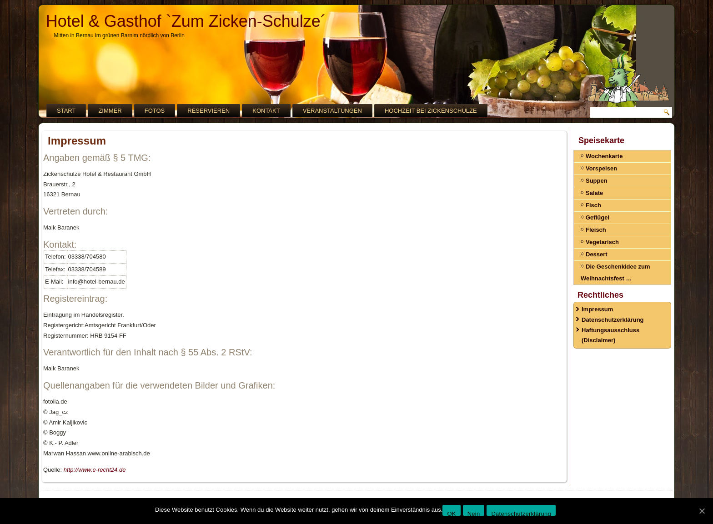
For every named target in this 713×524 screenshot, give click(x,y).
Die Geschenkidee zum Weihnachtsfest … (615, 272)
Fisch (593, 205)
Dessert (597, 254)
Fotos (155, 110)
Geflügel (597, 217)
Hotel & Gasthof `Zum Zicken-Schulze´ (186, 21)
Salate (594, 193)
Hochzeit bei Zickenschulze (431, 110)
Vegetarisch (602, 242)
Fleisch (596, 229)
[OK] (701, 510)
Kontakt (266, 110)
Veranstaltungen (332, 110)
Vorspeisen (601, 168)
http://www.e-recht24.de (95, 469)
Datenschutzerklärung (613, 319)
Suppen (597, 180)
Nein (473, 513)
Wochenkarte (604, 156)
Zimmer (109, 110)
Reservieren (208, 110)
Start (66, 110)
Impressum (597, 309)
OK (451, 513)
